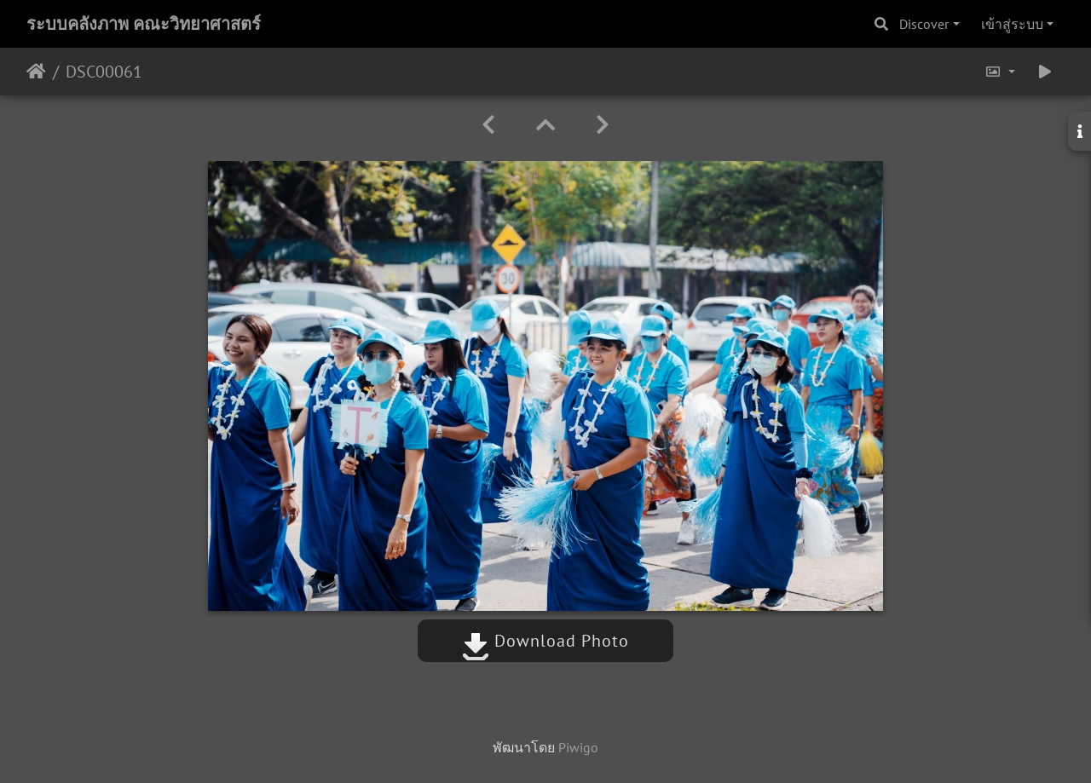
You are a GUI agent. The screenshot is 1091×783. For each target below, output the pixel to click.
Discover (924, 23)
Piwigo (578, 747)
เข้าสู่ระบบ (1012, 23)
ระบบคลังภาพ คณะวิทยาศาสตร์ (143, 24)
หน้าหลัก (36, 71)
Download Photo (545, 641)
